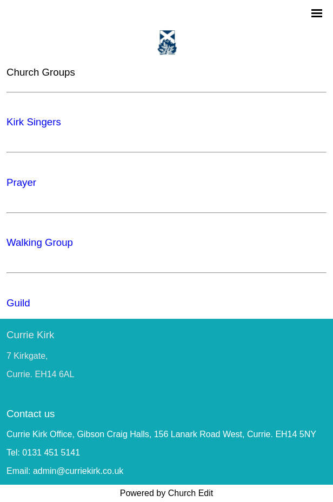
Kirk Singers (33, 122)
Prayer (21, 182)
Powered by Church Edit (167, 493)
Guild (18, 303)
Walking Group (39, 242)
